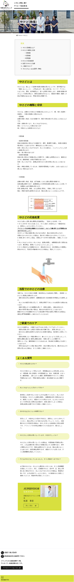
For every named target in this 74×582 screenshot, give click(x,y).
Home (19, 35)
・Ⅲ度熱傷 (25, 58)
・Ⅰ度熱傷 (26, 53)
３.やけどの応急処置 (27, 61)
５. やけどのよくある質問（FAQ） (31, 69)
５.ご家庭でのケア (26, 66)
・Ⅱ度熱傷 (26, 55)
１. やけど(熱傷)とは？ (28, 47)
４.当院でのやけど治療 (28, 63)
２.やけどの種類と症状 (28, 50)
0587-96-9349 (11, 552)
